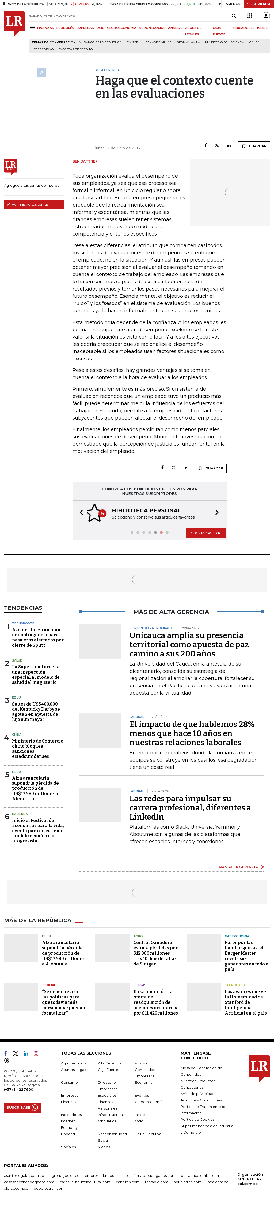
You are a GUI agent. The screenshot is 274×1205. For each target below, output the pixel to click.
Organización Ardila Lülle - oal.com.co (250, 1178)
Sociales (68, 1146)
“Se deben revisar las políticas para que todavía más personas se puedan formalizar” (63, 1001)
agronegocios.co (64, 1175)
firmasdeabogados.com (154, 1175)
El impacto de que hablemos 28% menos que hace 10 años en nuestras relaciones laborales (192, 733)
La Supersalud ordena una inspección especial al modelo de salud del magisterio (36, 674)
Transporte (23, 623)
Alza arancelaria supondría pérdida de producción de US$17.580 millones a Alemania (35, 788)
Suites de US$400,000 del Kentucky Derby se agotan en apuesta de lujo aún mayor (36, 711)
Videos (104, 1146)
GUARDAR (254, 146)
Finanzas (68, 1101)
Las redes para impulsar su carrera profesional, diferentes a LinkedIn (190, 807)
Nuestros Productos (198, 1080)
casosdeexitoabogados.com (29, 1181)
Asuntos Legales (75, 1069)
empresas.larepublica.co (106, 1175)
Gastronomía (237, 935)
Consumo (69, 1081)
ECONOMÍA (65, 28)
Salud (17, 660)
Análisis (141, 1062)
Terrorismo (44, 49)
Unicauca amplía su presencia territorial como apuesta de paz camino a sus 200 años (189, 644)
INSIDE (262, 28)
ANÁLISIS (175, 28)
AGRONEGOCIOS (152, 28)
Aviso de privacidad (198, 1093)
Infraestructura (110, 1114)
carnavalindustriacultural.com (85, 1181)
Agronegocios (73, 1062)
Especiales (107, 1094)
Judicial (49, 984)
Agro (138, 935)
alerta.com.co (16, 1187)
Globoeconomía (149, 1101)
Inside (140, 1114)
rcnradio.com (156, 1181)
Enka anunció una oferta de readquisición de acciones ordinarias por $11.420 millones (156, 1001)
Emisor (132, 42)
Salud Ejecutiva (148, 1133)
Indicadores (71, 1114)
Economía (144, 1081)
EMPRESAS (85, 28)
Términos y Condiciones (201, 1099)
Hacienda (20, 813)
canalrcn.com (128, 1181)
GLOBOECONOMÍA (121, 28)
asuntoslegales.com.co (24, 1175)
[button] (80, 513)
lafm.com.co (218, 1181)
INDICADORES (244, 28)
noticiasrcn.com (187, 1181)
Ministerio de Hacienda (224, 42)
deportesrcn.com (49, 1187)
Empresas (69, 1094)
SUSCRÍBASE (259, 4)
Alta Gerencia (109, 1062)
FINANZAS (45, 28)
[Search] (233, 16)
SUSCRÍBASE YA (205, 532)
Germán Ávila (188, 42)
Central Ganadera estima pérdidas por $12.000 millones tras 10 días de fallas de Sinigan (156, 952)
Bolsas (140, 984)
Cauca (254, 42)
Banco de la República (102, 42)
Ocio (139, 1120)
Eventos (142, 1094)
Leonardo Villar (158, 42)
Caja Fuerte (108, 1069)
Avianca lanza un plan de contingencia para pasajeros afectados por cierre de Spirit (38, 637)
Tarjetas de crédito (76, 49)
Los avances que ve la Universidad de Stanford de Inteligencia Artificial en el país (246, 1001)
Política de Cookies (197, 1118)
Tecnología (235, 984)
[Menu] (33, 27)
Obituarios (107, 1120)
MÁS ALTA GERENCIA (238, 866)
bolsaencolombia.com (200, 1175)
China (16, 734)
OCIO (100, 28)
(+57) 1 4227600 (18, 1088)
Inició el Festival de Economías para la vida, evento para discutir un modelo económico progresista (38, 830)
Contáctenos (192, 1086)
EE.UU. (17, 697)
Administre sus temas (27, 204)
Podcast (68, 1133)
